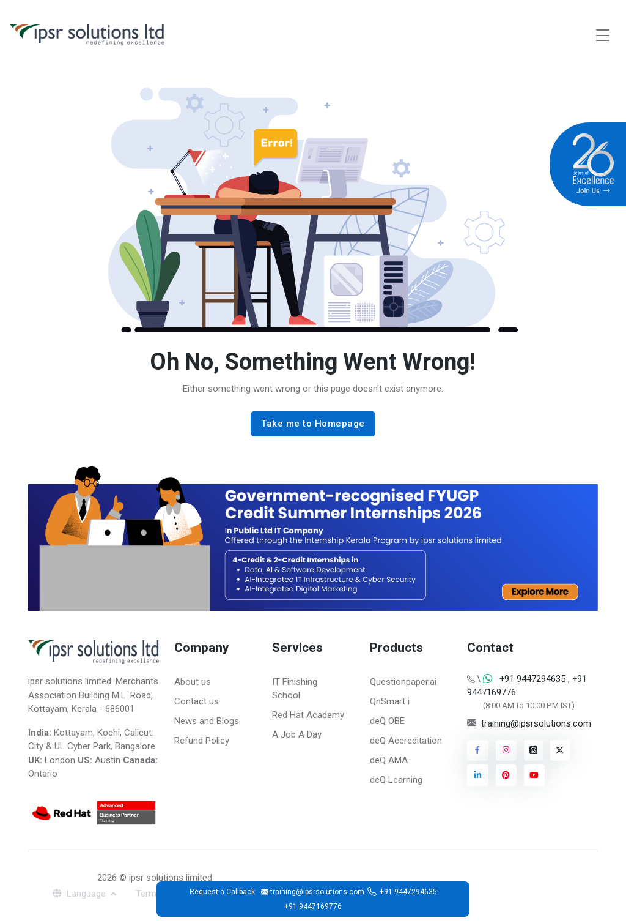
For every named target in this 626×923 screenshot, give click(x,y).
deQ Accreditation (406, 740)
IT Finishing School (294, 688)
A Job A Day (297, 734)
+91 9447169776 (313, 906)
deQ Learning (396, 779)
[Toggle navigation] (602, 35)
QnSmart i (390, 701)
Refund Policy (201, 740)
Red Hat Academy (308, 714)
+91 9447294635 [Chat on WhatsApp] (532, 679)
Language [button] (80, 893)
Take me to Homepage (313, 423)
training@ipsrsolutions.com (536, 723)
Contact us (196, 701)
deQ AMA (389, 760)
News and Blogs (206, 721)
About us (192, 681)
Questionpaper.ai (403, 681)
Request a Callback (222, 891)
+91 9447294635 (408, 891)
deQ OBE (387, 721)
